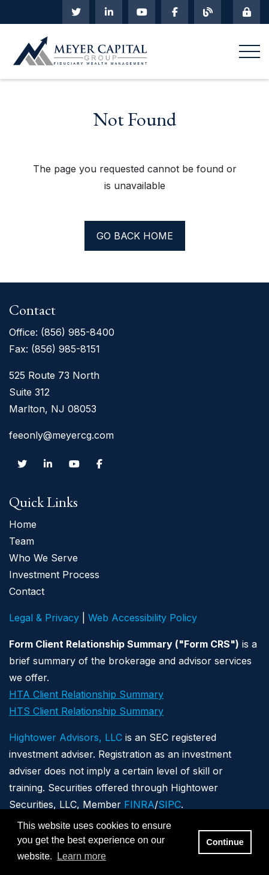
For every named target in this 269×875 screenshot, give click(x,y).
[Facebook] (174, 12)
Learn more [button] (81, 856)
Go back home (134, 236)
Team (21, 541)
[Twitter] (75, 12)
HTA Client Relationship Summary (86, 694)
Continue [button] (224, 842)
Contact (26, 591)
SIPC (169, 804)
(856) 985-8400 (77, 332)
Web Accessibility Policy (142, 618)
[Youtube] (141, 12)
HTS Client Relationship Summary (86, 711)
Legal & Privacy (44, 618)
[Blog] (207, 12)
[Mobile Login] (246, 12)
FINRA (139, 804)
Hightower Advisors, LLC (65, 737)
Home (23, 524)
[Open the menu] (249, 52)
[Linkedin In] (108, 12)
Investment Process (54, 575)
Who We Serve (43, 558)
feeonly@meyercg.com (61, 435)
